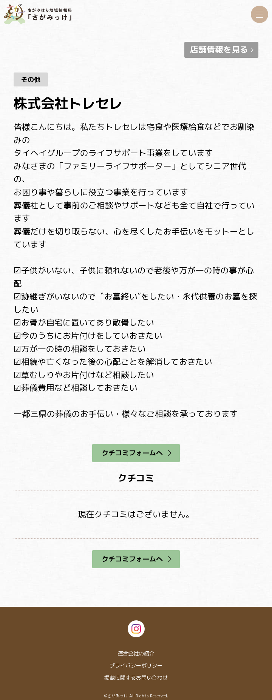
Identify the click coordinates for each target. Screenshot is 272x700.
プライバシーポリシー (136, 665)
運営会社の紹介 (136, 653)
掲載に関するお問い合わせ (136, 677)
